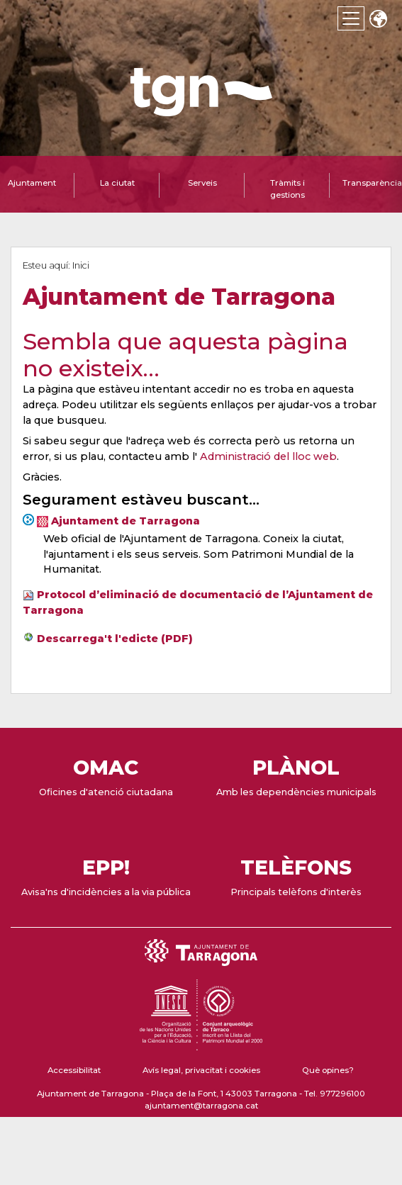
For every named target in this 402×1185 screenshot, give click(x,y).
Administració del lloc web (268, 456)
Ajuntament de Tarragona (125, 521)
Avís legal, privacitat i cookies (201, 1070)
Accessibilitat (74, 1070)
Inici (80, 265)
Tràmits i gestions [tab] (287, 189)
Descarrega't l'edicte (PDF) (115, 638)
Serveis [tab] (202, 183)
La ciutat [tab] (117, 183)
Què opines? (328, 1070)
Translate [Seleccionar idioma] (377, 20)
